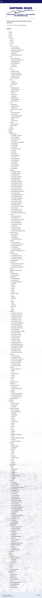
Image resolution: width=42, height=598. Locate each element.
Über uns (10, 33)
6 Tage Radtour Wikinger (15, 179)
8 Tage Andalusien (14, 237)
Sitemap (9, 595)
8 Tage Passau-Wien (15, 483)
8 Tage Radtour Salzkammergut (17, 197)
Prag (12, 299)
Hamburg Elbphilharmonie (16, 411)
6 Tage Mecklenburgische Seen (17, 510)
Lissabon (13, 478)
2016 (11, 68)
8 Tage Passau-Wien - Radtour (16, 316)
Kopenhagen (13, 298)
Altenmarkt (13, 462)
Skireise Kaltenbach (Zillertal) (16, 115)
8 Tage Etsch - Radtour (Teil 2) (16, 352)
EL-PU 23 (12, 38)
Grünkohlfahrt (13, 283)
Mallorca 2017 (13, 84)
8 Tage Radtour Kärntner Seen (16, 184)
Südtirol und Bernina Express (16, 109)
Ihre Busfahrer (12, 575)
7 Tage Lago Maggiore (15, 158)
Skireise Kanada (14, 114)
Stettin (12, 424)
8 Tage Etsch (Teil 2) (15, 518)
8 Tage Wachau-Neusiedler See (17, 189)
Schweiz (12, 377)
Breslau (12, 291)
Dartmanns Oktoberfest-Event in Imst (18, 250)
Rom (12, 467)
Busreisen (12, 240)
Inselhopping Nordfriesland (16, 536)
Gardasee (13, 431)
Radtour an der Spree (15, 117)
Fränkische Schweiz (15, 457)
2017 (11, 79)
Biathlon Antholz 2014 (15, 46)
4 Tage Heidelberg (14, 145)
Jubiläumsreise (14, 447)
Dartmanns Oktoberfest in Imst (16, 74)
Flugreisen (12, 214)
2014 (11, 45)
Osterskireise (13, 406)
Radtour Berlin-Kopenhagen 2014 (17, 50)
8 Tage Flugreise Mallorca (16, 220)
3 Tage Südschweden (15, 160)
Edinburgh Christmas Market (16, 388)
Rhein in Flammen (14, 253)
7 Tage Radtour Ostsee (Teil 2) (16, 347)
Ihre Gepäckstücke (13, 577)
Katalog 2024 (13, 559)
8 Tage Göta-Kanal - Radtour (16, 324)
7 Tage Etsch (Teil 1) (15, 516)
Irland (12, 378)
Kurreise (12, 285)
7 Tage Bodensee (14, 511)
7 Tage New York (14, 225)
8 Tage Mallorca (14, 235)
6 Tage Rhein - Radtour (15, 339)
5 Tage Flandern (14, 493)
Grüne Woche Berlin (15, 280)
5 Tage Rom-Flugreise (15, 355)
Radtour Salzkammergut (15, 99)
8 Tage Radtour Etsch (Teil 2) (16, 209)
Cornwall (13, 546)
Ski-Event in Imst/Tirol (15, 403)
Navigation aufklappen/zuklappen (21, 1)
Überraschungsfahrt (15, 373)
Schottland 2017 (14, 82)
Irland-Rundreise (14, 94)
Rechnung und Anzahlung (14, 584)
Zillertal (12, 380)
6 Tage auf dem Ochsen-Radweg (17, 206)
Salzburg (13, 423)
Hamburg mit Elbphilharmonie (16, 281)
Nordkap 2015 (13, 64)
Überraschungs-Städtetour (16, 441)
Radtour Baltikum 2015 (15, 61)
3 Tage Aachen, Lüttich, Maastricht (17, 142)
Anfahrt (10, 552)
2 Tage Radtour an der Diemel (16, 258)
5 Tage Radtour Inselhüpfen (16, 176)
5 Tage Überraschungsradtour (16, 186)
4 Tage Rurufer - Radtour (15, 332)
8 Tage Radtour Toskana (15, 171)
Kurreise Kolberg (14, 414)
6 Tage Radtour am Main (15, 349)
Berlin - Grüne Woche (15, 409)
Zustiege (11, 580)
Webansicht (39, 595)
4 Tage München (14, 166)
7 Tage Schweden (14, 247)
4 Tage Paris (13, 151)
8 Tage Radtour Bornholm (16, 173)
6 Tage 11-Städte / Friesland (16, 201)
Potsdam (13, 429)
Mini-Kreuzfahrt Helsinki (15, 112)
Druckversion (4, 595)
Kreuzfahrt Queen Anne (15, 278)
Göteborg (13, 296)
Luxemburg (13, 534)
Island (12, 372)
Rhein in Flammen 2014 (15, 48)
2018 (11, 86)
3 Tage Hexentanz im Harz (16, 265)
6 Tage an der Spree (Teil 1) (16, 188)
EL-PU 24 (12, 40)
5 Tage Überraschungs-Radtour (17, 327)
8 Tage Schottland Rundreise (16, 395)
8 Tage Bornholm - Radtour (16, 321)
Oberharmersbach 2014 (15, 51)
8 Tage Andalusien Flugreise (16, 357)
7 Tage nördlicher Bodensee (16, 196)
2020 (11, 110)
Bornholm (13, 370)
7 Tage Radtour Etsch (15, 174)
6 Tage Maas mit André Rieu (16, 501)
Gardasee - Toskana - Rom (16, 368)
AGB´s (11, 567)
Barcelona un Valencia (15, 105)
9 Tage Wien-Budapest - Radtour (17, 344)
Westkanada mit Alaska (15, 549)
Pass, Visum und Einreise (14, 582)
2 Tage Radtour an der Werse (16, 257)
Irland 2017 (13, 81)
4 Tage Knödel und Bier (15, 155)
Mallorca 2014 (13, 53)
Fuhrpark (10, 36)
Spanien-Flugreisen (13, 232)
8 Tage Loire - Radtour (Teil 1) (16, 314)
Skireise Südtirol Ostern (15, 89)
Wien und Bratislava (15, 293)
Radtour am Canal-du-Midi (16, 73)
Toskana (12, 69)
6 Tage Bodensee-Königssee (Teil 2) (17, 191)
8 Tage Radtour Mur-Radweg (16, 202)
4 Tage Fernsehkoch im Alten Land (17, 263)
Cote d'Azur (13, 304)
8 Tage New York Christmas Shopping (18, 230)
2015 (11, 56)
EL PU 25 (12, 41)
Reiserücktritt (11, 128)
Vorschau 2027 (11, 551)
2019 (11, 102)
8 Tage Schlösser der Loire (16, 396)
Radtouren (12, 311)
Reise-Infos (11, 572)
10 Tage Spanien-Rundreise (16, 224)
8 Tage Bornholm (14, 488)
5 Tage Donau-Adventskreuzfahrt (17, 266)
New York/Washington (15, 475)
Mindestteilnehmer (13, 585)
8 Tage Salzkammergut (15, 495)
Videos (11, 127)
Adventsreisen (12, 383)
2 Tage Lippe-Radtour (15, 329)
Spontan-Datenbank (13, 587)
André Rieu (13, 538)
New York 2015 (14, 66)
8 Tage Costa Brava (15, 234)
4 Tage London (14, 156)
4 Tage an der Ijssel (14, 503)
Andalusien (13, 472)
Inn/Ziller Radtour (14, 533)
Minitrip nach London (15, 71)
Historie (10, 35)
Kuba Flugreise (14, 104)
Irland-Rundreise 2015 (15, 63)
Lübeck (12, 301)
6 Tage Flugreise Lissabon (16, 229)
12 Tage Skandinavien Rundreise (17, 243)
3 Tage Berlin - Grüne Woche (16, 135)
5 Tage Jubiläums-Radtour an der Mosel (18, 212)
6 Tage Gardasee (14, 161)
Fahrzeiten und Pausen (14, 579)
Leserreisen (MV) (13, 531)
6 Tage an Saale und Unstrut (16, 183)
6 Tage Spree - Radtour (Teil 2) (16, 326)
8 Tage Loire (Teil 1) (15, 485)
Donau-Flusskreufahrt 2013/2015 (17, 59)
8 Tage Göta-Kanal (14, 492)
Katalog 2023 (13, 561)
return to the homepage (22, 25)
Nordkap (12, 119)
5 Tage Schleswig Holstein (16, 245)
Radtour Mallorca (14, 469)
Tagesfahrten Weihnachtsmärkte (16, 270)
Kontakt (10, 130)
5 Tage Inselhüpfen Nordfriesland (17, 322)
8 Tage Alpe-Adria (14, 207)
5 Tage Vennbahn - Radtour (16, 334)
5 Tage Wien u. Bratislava (16, 148)
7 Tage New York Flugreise (16, 362)
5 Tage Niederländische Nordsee (17, 194)
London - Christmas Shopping (16, 526)
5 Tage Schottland (14, 143)
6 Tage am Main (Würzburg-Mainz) (17, 506)
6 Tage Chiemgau (14, 163)
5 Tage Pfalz (13, 513)
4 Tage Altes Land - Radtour (16, 319)
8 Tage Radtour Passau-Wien (16, 211)
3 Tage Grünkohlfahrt (15, 137)
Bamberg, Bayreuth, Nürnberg (16, 434)
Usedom (12, 432)
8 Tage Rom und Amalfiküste (16, 360)
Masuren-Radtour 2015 (15, 58)
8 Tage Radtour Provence (16, 204)
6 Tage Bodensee (14, 168)
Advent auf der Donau (15, 385)
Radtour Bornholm (14, 97)
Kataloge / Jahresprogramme (15, 557)
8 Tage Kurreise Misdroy (15, 138)
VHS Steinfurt (12, 391)
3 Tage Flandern (14, 140)
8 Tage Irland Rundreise (15, 242)
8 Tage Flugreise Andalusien (16, 222)
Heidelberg (13, 419)
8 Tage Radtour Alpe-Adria (16, 350)
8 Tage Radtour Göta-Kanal (16, 199)
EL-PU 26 (12, 43)
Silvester (11, 268)
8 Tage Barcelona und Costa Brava (17, 219)
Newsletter (11, 132)
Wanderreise (13, 455)
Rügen (12, 303)
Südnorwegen (13, 96)
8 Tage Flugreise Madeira (16, 227)
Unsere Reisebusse (13, 574)
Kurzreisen (12, 252)
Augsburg (13, 426)
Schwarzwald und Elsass (15, 529)
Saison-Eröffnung (13, 133)
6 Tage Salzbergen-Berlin (16, 498)
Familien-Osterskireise (15, 275)
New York (13, 92)
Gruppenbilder (12, 556)
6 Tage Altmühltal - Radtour (16, 342)
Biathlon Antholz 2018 (15, 87)
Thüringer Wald (14, 386)
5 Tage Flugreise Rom (15, 217)
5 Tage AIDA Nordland (15, 165)
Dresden (12, 289)
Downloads (11, 554)
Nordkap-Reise (14, 107)
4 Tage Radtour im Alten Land (16, 181)
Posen (12, 294)
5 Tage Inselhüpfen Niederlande (17, 345)
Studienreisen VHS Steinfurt (15, 544)
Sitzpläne (12, 564)
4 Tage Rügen (13, 150)
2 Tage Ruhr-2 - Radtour (15, 340)
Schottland (13, 286)
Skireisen (12, 122)
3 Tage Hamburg (14, 153)
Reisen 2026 (11, 400)
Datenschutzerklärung (14, 569)
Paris (12, 308)
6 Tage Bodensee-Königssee (16, 500)
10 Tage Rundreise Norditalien (16, 393)
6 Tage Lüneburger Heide (16, 505)
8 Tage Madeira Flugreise (16, 363)
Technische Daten (13, 562)
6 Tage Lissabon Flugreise (16, 365)
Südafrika (13, 470)
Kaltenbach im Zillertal (15, 76)
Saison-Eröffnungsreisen (14, 408)
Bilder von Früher (13, 125)
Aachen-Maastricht (14, 421)
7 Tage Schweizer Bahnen (16, 248)
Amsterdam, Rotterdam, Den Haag (17, 437)
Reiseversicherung (12, 570)
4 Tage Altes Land (14, 490)
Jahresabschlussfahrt (14, 260)
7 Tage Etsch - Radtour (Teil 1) (16, 312)
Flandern (13, 288)
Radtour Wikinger (14, 120)
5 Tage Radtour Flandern (15, 178)
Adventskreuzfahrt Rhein (15, 528)
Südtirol (12, 309)
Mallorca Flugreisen (14, 91)
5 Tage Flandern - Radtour (16, 317)
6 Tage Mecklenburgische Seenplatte (18, 331)
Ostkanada (13, 477)
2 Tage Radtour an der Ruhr (16, 255)
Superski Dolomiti (14, 273)
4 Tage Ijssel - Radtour (15, 337)
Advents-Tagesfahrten (14, 398)
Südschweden (13, 306)
